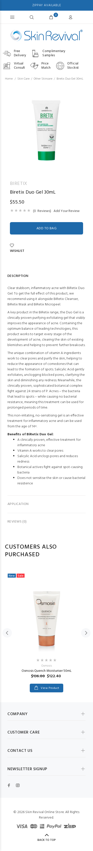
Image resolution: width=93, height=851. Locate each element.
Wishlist (17, 248)
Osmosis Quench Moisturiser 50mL (46, 671)
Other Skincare (43, 78)
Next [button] (86, 633)
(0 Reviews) (42, 211)
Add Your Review (67, 211)
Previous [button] (7, 633)
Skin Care (23, 78)
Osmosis (46, 665)
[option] (46, 129)
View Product (49, 688)
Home (9, 78)
